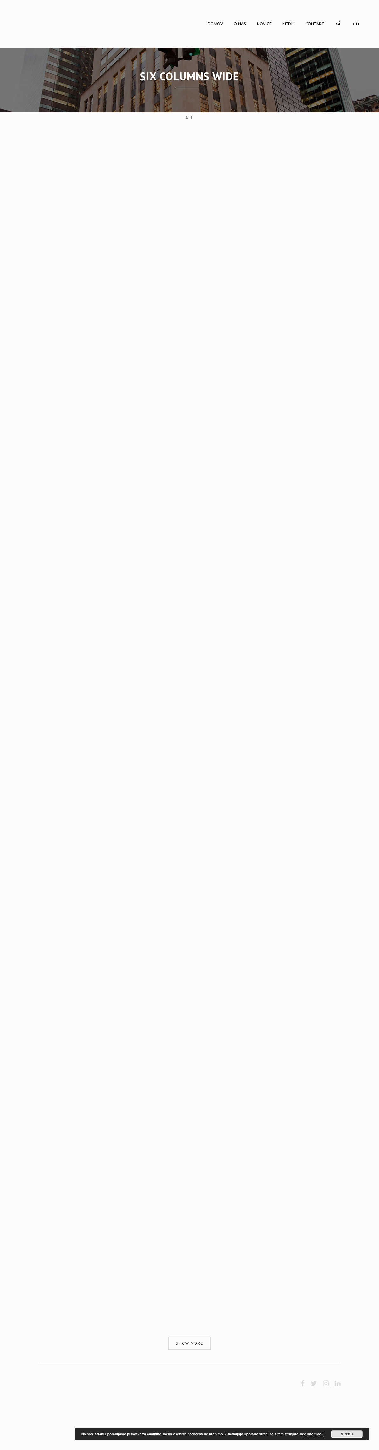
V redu (347, 1434)
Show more (189, 1343)
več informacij (312, 1434)
